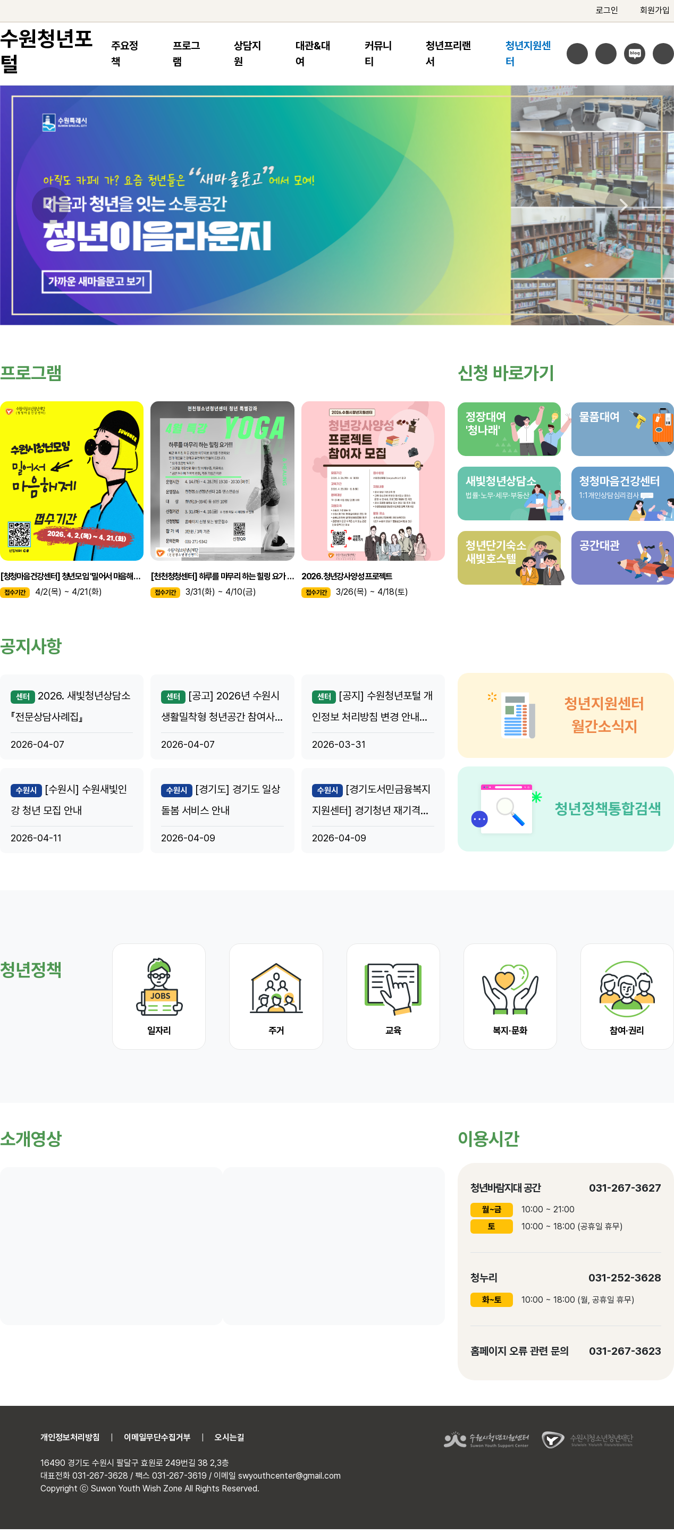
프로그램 (186, 53)
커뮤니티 (378, 53)
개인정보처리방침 (70, 1437)
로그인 (600, 11)
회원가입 (648, 11)
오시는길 (230, 1437)
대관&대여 (313, 53)
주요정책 (124, 53)
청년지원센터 (528, 53)
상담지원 (247, 53)
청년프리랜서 (448, 53)
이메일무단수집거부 (157, 1437)
